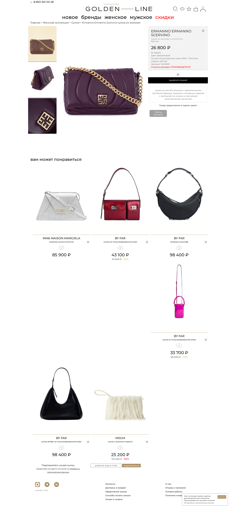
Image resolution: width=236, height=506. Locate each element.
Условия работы (173, 491)
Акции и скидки (114, 499)
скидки (164, 17)
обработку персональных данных (200, 503)
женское (115, 17)
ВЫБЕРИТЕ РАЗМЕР (178, 80)
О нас (168, 484)
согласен (222, 497)
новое (70, 17)
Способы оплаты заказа (117, 495)
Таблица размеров (158, 113)
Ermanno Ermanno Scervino (171, 33)
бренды (91, 17)
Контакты (110, 484)
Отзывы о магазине (175, 487)
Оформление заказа (116, 491)
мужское (141, 17)
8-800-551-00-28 (42, 1)
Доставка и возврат (115, 487)
